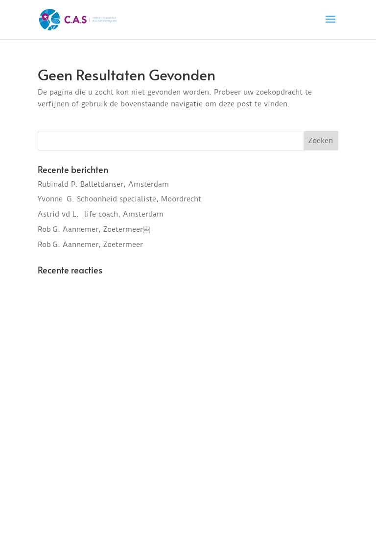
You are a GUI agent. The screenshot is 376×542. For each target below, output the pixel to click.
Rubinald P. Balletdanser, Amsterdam (103, 184)
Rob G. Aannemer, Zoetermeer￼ (94, 229)
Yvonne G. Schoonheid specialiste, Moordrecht (119, 199)
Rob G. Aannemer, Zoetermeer (90, 244)
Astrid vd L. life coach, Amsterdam (101, 214)
